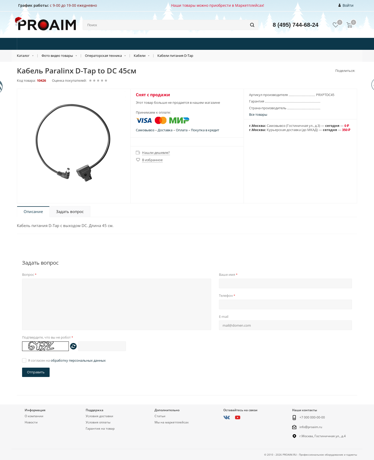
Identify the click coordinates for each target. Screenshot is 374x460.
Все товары (258, 114)
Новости (31, 422)
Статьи (160, 416)
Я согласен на (67, 360)
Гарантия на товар (100, 428)
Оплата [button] (182, 130)
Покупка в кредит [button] (205, 130)
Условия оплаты (98, 422)
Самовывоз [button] (145, 130)
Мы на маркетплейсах (172, 422)
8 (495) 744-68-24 (295, 25)
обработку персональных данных (78, 360)
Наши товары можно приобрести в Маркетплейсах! (217, 5)
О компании (34, 416)
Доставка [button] (165, 130)
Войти (346, 5)
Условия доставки (99, 416)
